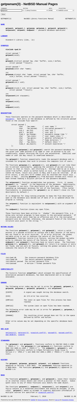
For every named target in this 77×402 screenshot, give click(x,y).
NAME (3, 24)
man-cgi (57, 400)
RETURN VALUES (7, 227)
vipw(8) (21, 335)
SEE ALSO (5, 329)
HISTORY (4, 360)
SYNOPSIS (5, 46)
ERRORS (4, 283)
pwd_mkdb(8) (11, 335)
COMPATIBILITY (7, 269)
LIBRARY (4, 36)
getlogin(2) (11, 333)
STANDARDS (5, 340)
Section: (26, 8)
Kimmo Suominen (43, 400)
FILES (3, 254)
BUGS (3, 375)
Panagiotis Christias (68, 400)
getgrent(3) (23, 333)
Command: (4, 8)
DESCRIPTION (6, 113)
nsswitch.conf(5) (38, 333)
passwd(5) (10, 119)
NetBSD (33, 400)
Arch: (51, 8)
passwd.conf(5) (65, 333)
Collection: (62, 8)
